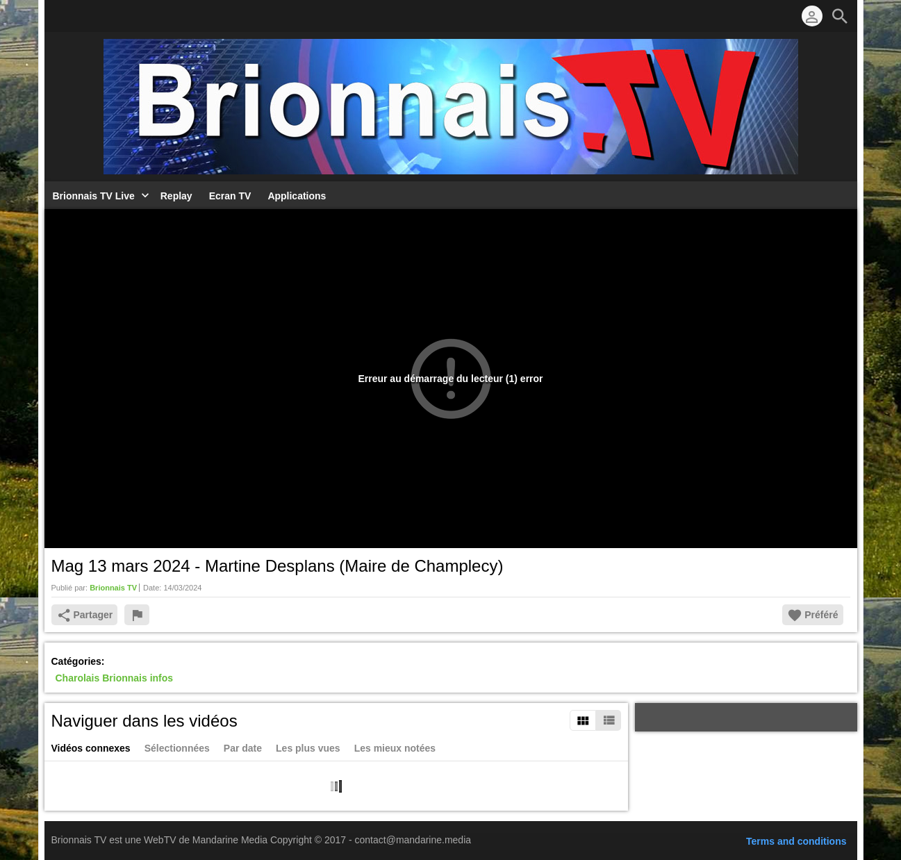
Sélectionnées (177, 748)
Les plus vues (308, 748)
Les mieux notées (395, 748)
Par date (243, 748)
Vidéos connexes (91, 748)
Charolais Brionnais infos (115, 678)
